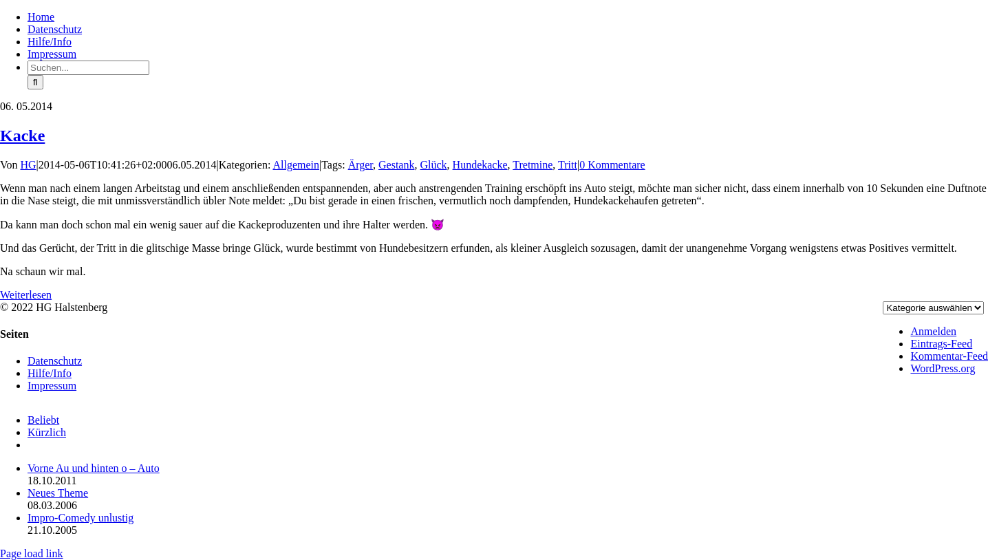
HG (28, 165)
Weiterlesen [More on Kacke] (26, 295)
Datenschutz (55, 361)
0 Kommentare (612, 165)
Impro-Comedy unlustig (80, 518)
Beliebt (43, 420)
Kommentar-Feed (949, 356)
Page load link (31, 553)
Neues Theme (58, 493)
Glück (433, 165)
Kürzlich (47, 432)
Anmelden (933, 331)
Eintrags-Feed (941, 343)
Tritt (567, 165)
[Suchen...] (88, 68)
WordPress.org (942, 368)
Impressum (52, 385)
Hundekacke (480, 165)
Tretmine (532, 165)
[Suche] (35, 82)
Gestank (396, 165)
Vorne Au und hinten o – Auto (94, 468)
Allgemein (295, 165)
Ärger (360, 165)
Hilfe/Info (50, 373)
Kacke (22, 135)
